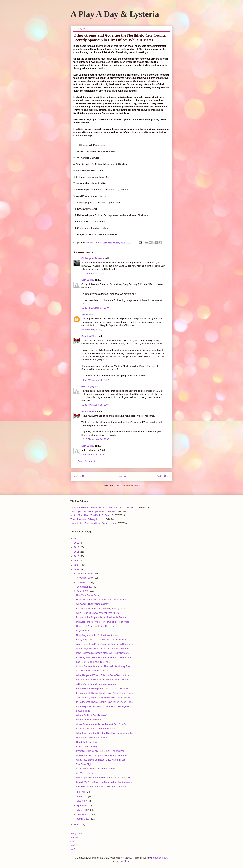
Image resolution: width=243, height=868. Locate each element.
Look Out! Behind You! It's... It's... (93, 662)
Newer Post (80, 476)
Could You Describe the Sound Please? (96, 768)
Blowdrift (74, 837)
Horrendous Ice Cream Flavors (91, 737)
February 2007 (84, 814)
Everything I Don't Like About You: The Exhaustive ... (102, 639)
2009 (77, 560)
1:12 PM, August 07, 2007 (94, 273)
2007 (77, 569)
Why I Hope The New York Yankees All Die (97, 613)
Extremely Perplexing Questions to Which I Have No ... (104, 688)
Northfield (75, 845)
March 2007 (83, 810)
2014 (77, 538)
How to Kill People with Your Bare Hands (96, 626)
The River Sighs (84, 764)
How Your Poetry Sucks (88, 595)
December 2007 (85, 573)
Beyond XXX (82, 630)
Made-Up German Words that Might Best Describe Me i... (105, 777)
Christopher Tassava (92, 258)
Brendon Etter (89, 336)
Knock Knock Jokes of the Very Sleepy (95, 728)
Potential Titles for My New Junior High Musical (100, 751)
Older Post (163, 476)
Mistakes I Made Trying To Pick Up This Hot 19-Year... (103, 622)
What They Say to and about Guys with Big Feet (100, 759)
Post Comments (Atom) (128, 485)
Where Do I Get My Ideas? (89, 719)
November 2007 (85, 577)
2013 (77, 542)
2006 (77, 824)
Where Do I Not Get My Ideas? (91, 715)
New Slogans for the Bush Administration (97, 635)
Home (122, 476)
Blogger (127, 861)
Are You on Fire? (84, 773)
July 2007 (82, 792)
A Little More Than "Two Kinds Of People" (91, 515)
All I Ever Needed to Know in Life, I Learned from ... (102, 786)
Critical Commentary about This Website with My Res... (104, 666)
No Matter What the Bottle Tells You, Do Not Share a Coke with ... (103, 507)
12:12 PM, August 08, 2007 (95, 439)
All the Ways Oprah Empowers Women (96, 684)
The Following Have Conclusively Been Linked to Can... (104, 697)
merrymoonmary (159, 857)
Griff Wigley (87, 280)
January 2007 (84, 818)
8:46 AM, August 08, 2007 (94, 329)
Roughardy (76, 833)
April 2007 (82, 805)
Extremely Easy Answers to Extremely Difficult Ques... (103, 706)
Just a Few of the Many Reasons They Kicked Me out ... (104, 644)
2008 (77, 565)
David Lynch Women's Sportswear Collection (93, 511)
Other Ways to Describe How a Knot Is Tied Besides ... (104, 648)
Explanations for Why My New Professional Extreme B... (104, 679)
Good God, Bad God (86, 742)
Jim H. (84, 314)
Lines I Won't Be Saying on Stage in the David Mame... (104, 782)
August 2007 (83, 591)
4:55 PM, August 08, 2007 (94, 454)
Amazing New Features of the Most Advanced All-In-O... (104, 657)
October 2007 (84, 582)
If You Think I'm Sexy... (87, 746)
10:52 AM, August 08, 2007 (95, 380)
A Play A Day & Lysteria (115, 14)
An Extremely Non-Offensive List (92, 670)
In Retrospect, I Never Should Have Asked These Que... (104, 693)
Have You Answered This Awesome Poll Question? (101, 599)
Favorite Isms (83, 710)
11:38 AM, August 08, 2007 (95, 404)
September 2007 (85, 586)
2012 (77, 547)
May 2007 (82, 801)
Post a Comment (86, 461)
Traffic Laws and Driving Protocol (87, 519)
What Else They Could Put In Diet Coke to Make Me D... (104, 733)
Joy (72, 841)
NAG (72, 849)
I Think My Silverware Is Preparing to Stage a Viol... (102, 608)
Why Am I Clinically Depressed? (92, 604)
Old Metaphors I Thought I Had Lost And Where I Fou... (104, 755)
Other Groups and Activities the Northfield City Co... (102, 724)
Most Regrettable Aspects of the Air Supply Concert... (103, 653)
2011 (77, 551)
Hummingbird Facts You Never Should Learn (93, 523)
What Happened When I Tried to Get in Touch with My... (104, 675)
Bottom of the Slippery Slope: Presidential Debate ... (102, 617)
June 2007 (82, 796)
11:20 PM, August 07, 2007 (95, 307)
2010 (77, 556)
